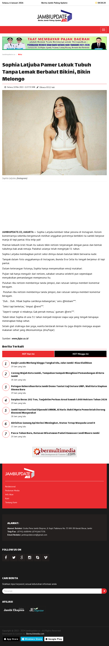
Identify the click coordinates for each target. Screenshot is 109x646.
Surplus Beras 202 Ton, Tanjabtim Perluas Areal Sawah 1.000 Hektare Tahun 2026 (59, 400)
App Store (11, 638)
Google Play (54, 638)
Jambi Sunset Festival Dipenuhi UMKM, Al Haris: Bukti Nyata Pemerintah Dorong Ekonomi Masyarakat (58, 411)
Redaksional (10, 486)
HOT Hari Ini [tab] (28, 353)
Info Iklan (9, 494)
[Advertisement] (54, 205)
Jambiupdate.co (8, 54)
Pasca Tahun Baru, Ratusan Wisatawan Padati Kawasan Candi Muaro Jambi (55, 433)
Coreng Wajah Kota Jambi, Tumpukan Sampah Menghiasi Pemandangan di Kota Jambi (57, 375)
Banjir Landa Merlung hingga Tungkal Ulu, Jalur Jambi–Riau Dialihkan (51, 363)
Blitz (20, 54)
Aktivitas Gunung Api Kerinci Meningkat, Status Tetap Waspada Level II (53, 423)
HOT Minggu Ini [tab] (81, 353)
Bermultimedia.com (35, 633)
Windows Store (32, 638)
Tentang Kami (11, 502)
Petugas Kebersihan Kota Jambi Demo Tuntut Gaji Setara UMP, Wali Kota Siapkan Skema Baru (59, 388)
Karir (7, 498)
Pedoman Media (12, 490)
